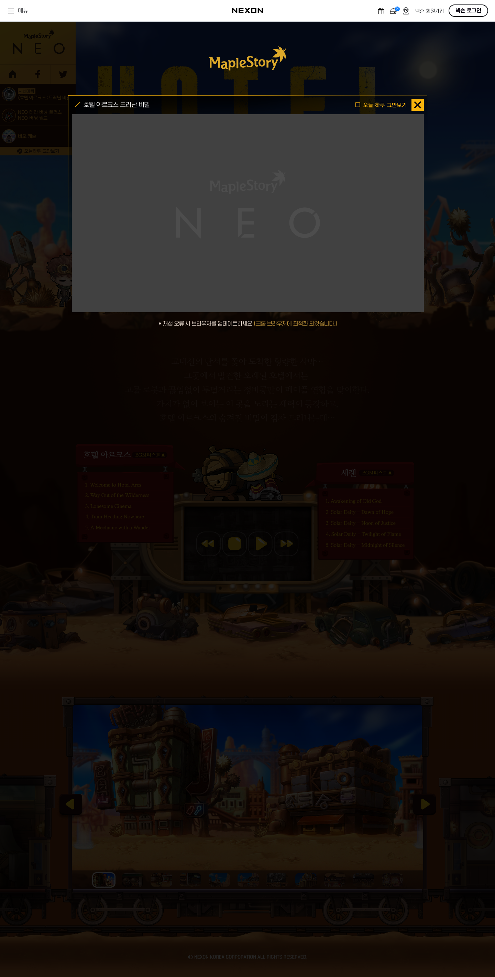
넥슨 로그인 (468, 11)
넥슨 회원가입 (429, 11)
